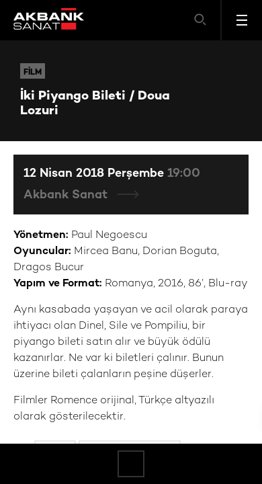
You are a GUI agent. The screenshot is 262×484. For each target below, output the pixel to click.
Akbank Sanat (67, 195)
